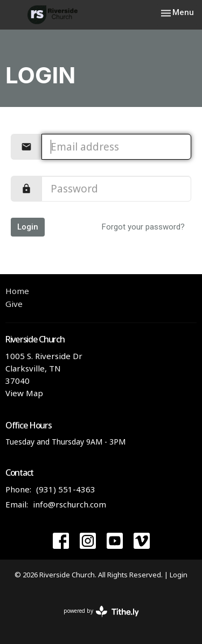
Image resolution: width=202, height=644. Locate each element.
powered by (101, 611)
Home (17, 290)
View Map (24, 393)
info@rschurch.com (69, 504)
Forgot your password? (143, 227)
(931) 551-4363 (65, 489)
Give (14, 303)
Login (27, 227)
